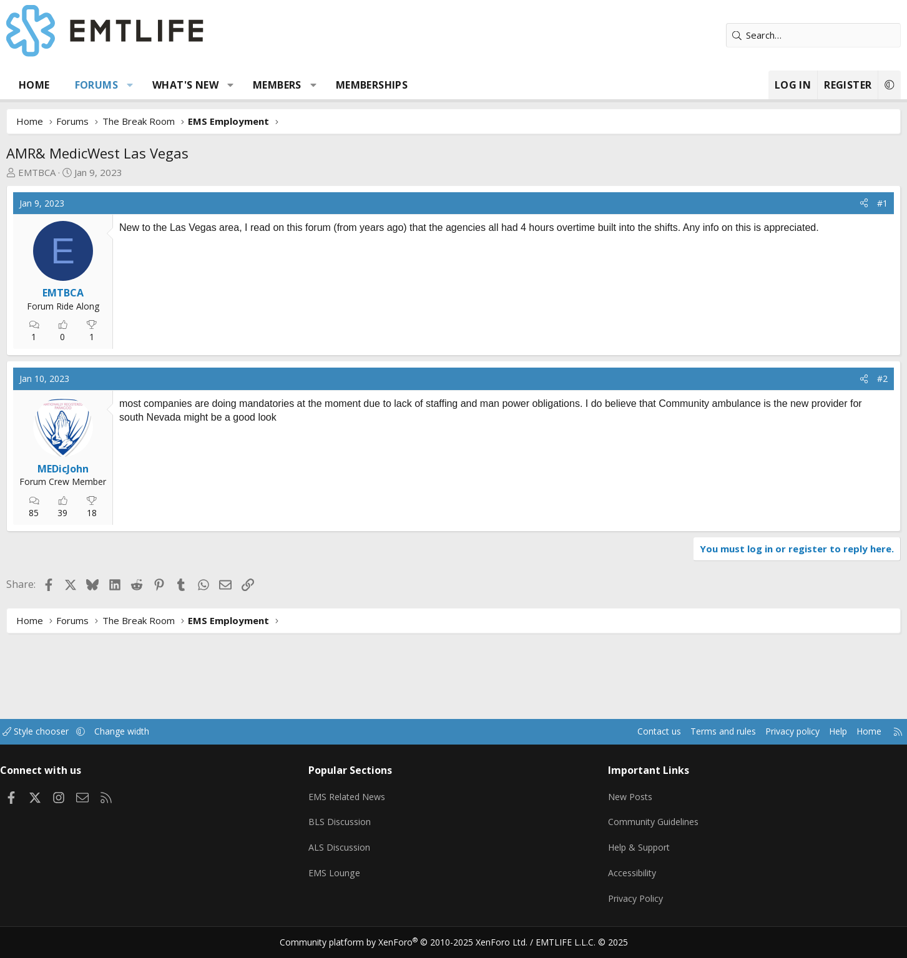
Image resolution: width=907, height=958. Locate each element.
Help (774, 742)
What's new (236, 85)
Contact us (583, 742)
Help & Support (622, 853)
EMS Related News (370, 804)
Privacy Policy (618, 902)
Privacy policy (725, 742)
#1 (831, 203)
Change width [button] (189, 742)
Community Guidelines (636, 829)
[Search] (762, 35)
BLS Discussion (361, 829)
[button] (180, 85)
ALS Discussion (361, 853)
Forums (147, 85)
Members (328, 85)
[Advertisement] (270, 339)
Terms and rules (651, 742)
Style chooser (99, 742)
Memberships (422, 85)
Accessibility (614, 877)
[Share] (813, 203)
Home (85, 85)
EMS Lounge (355, 877)
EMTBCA (88, 172)
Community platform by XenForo (411, 943)
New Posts (613, 804)
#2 (831, 463)
